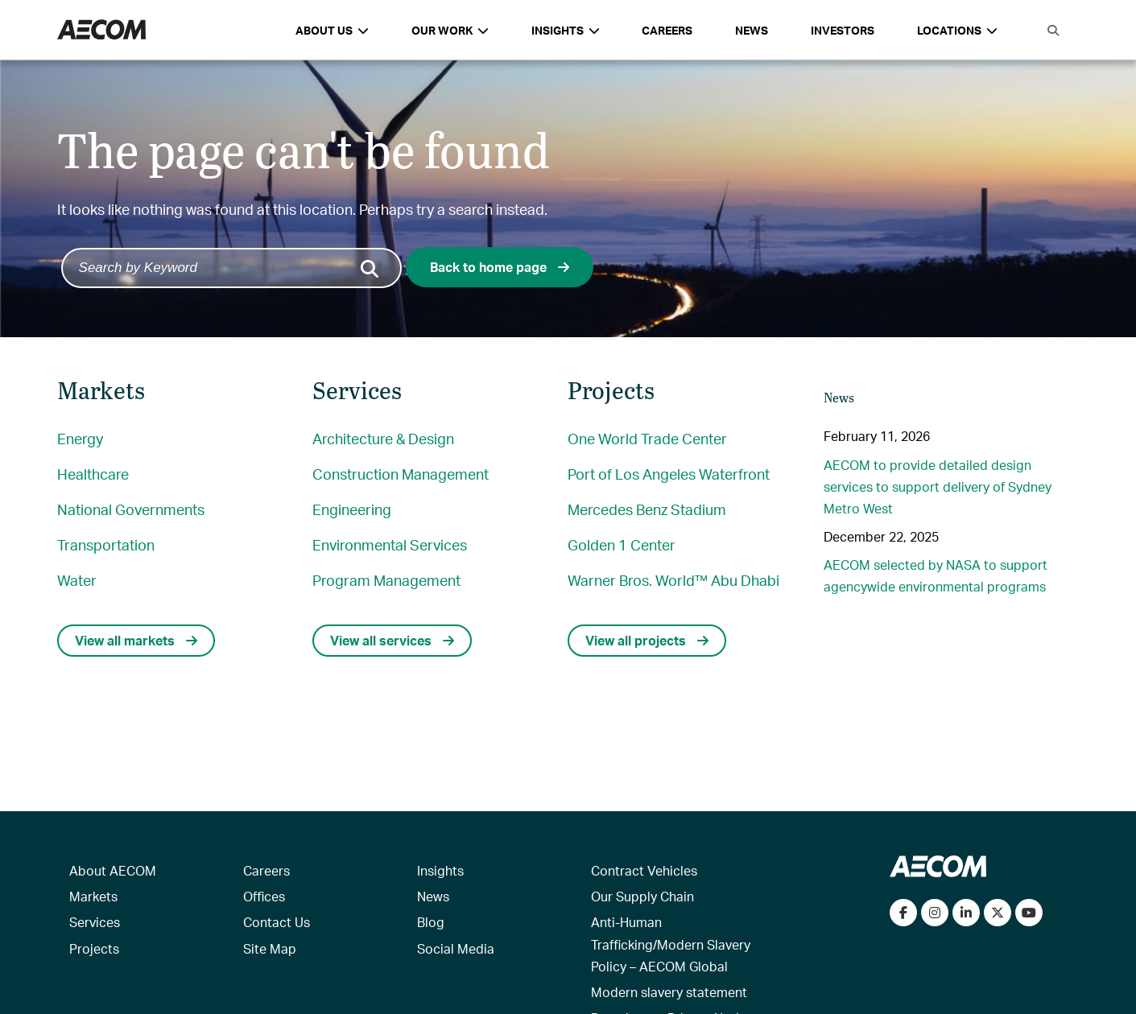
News (751, 30)
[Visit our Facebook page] (903, 912)
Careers (667, 30)
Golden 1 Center (621, 544)
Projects (94, 948)
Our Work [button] (450, 30)
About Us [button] (332, 30)
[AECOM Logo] (101, 30)
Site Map (269, 948)
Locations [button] (957, 30)
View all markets (136, 640)
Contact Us (276, 921)
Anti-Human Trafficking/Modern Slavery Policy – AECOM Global (670, 943)
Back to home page (499, 266)
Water (77, 580)
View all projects (646, 640)
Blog (430, 921)
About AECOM (112, 870)
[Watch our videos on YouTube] (1029, 912)
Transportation (106, 544)
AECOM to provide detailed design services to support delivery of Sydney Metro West (937, 486)
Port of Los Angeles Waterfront (669, 473)
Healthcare (93, 473)
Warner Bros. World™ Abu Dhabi (673, 580)
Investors (842, 30)
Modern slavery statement (669, 991)
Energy (80, 438)
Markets (93, 896)
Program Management (386, 580)
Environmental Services (389, 544)
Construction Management (400, 473)
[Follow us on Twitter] (997, 912)
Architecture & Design (383, 438)
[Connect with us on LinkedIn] (966, 912)
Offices (264, 896)
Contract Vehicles (644, 870)
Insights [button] (565, 30)
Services (94, 921)
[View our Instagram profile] (934, 912)
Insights (440, 870)
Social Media (455, 948)
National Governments (130, 509)
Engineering (351, 509)
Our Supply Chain (642, 896)
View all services (392, 640)
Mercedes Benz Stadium (647, 509)
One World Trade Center (647, 438)
